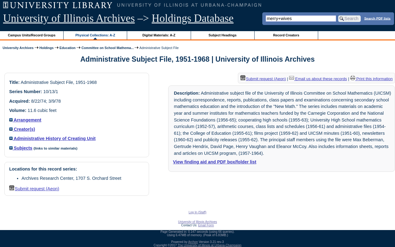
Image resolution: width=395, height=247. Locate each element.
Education (68, 48)
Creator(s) (22, 129)
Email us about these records (318, 78)
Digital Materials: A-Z (158, 35)
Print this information (371, 78)
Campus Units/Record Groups (32, 35)
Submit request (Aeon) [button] (34, 188)
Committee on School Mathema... (107, 48)
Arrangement (25, 119)
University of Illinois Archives (69, 18)
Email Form (206, 225)
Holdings (47, 48)
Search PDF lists (377, 18)
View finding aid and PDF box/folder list (214, 161)
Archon (193, 242)
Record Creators (286, 35)
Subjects (20, 148)
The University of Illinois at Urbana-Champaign (210, 245)
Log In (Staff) (197, 212)
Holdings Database (193, 18)
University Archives (17, 48)
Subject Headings (223, 35)
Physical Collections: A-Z (95, 35)
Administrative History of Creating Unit (52, 138)
